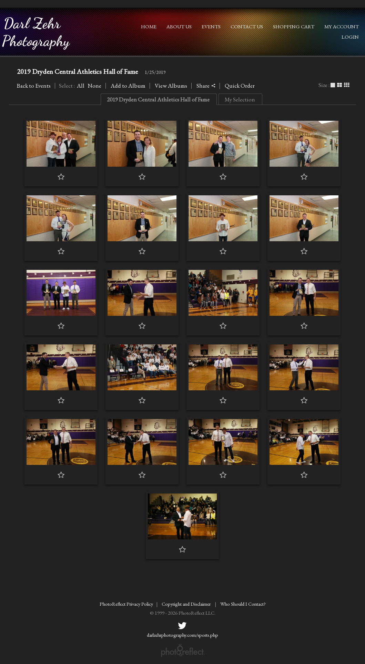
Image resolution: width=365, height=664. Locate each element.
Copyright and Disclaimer (187, 603)
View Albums (171, 85)
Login (350, 36)
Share (205, 85)
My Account (341, 26)
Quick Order (240, 85)
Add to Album (128, 85)
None (94, 85)
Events (211, 26)
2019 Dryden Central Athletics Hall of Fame (77, 71)
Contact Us (247, 26)
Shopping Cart (293, 26)
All (80, 85)
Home (148, 26)
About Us (179, 26)
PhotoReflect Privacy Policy (126, 603)
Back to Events (34, 85)
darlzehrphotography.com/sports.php (182, 635)
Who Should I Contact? (243, 603)
